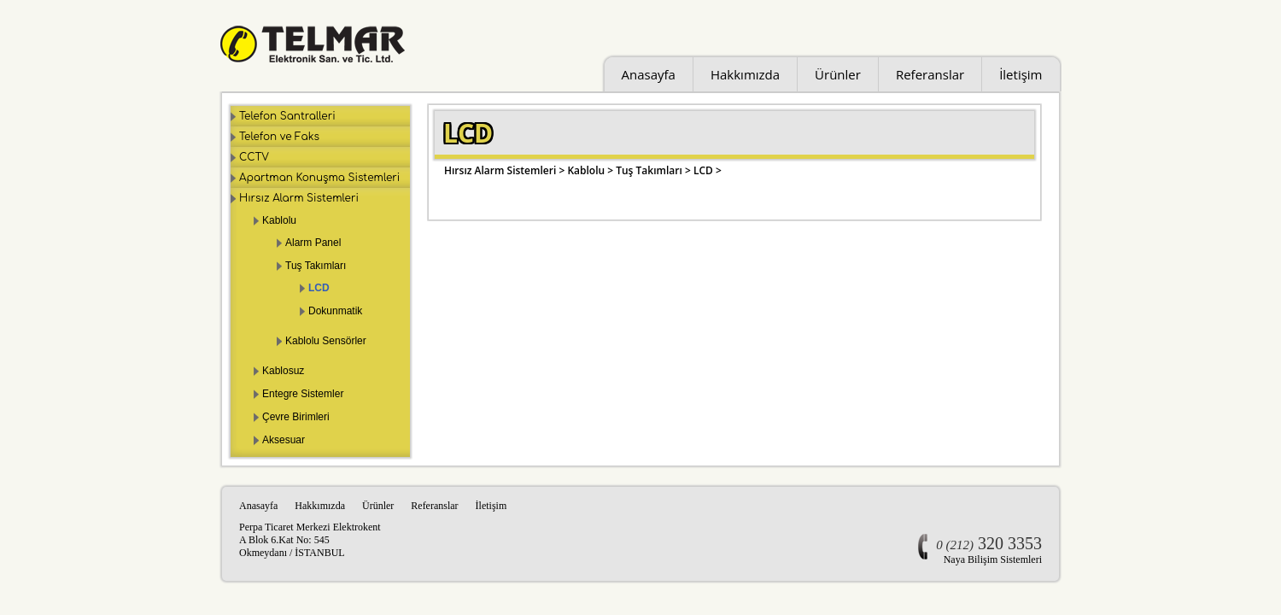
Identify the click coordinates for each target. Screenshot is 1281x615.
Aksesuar (283, 440)
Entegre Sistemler (302, 394)
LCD (319, 288)
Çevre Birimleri (296, 417)
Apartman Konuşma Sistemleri (319, 178)
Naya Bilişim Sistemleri (993, 559)
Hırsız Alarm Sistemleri (299, 198)
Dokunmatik (335, 311)
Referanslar (930, 74)
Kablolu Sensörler (325, 341)
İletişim (1020, 74)
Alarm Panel (313, 243)
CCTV (254, 157)
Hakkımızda (745, 74)
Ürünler (838, 74)
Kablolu (279, 220)
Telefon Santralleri (287, 116)
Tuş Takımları (315, 266)
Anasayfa (649, 74)
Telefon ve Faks (279, 137)
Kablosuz (283, 371)
